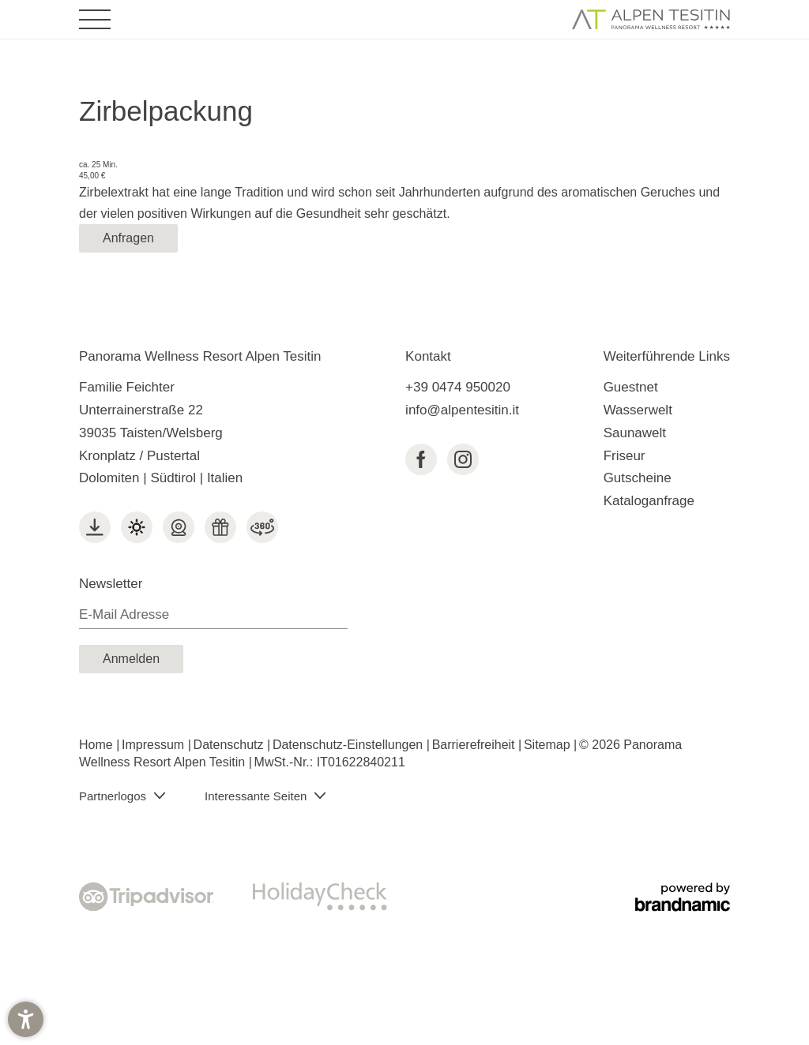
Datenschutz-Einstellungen (350, 744)
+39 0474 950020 (457, 387)
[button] (25, 1019)
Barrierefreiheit (475, 744)
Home (97, 744)
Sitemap (549, 744)
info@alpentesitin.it (462, 410)
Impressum (155, 744)
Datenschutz (230, 744)
